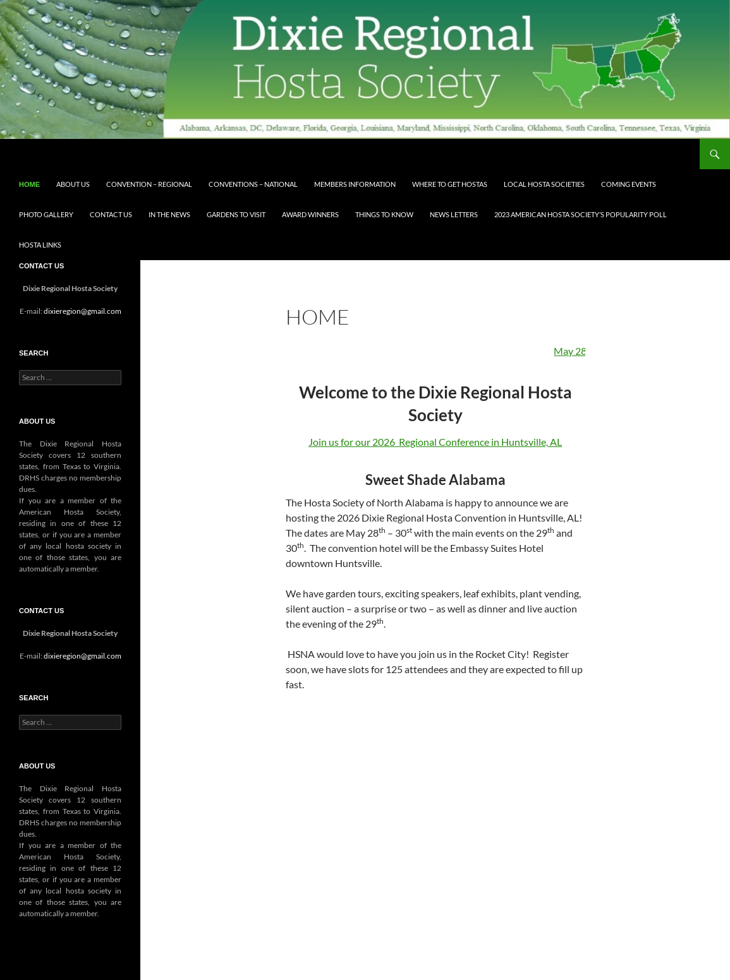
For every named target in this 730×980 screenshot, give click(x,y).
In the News (169, 214)
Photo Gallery (46, 214)
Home (29, 184)
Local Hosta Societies (544, 184)
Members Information (355, 184)
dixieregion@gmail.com (82, 311)
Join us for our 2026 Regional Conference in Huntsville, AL (435, 442)
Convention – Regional (149, 184)
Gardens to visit (236, 214)
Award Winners (310, 214)
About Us (73, 184)
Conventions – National (253, 184)
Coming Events (628, 184)
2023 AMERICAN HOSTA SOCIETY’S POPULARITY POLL (580, 214)
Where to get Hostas (449, 184)
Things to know (384, 214)
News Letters (454, 214)
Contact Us (111, 214)
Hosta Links (40, 245)
